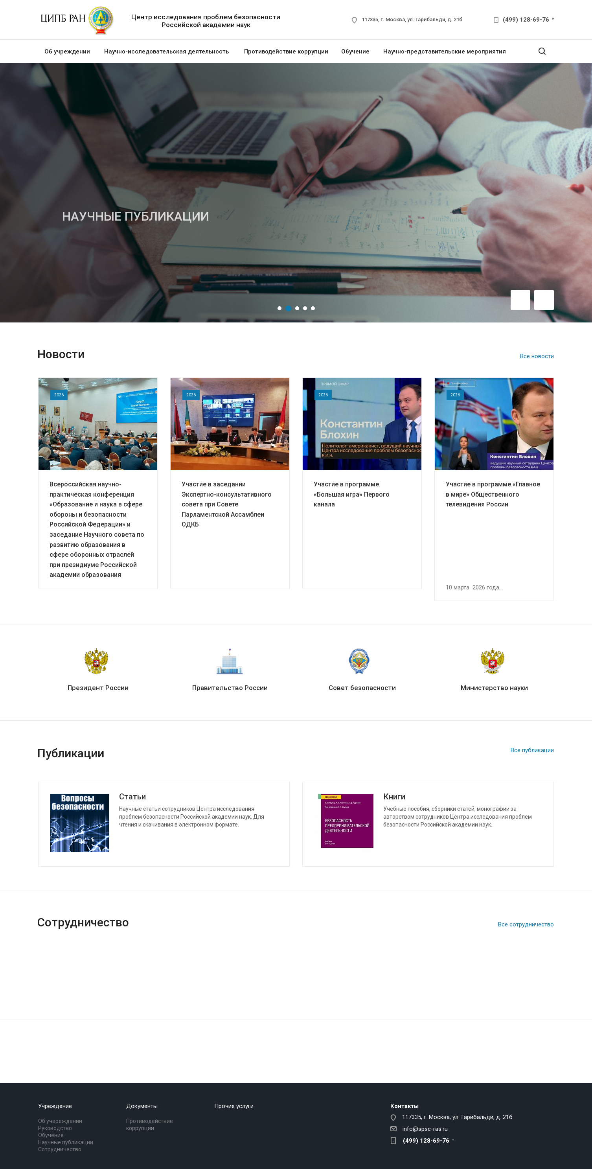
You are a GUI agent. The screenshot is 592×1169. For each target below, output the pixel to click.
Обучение (355, 51)
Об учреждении (67, 51)
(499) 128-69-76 (526, 19)
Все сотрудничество (526, 924)
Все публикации (532, 750)
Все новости (537, 356)
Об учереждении (60, 1121)
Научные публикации (65, 1142)
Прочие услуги (234, 1106)
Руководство (55, 1128)
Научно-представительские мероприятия (444, 51)
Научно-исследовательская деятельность (166, 51)
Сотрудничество (59, 1149)
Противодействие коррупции (286, 51)
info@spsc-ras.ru (425, 1128)
